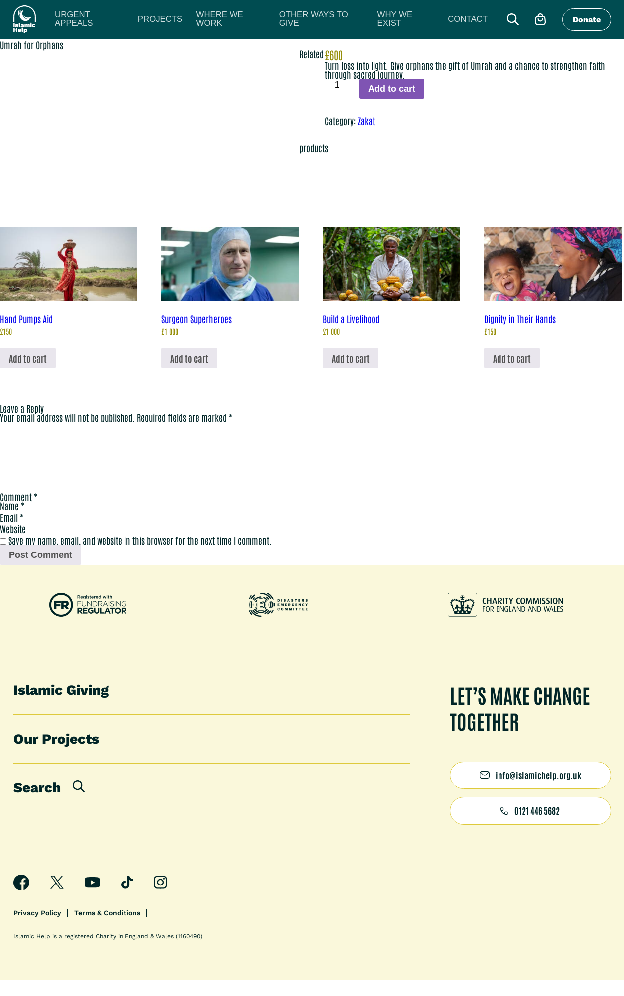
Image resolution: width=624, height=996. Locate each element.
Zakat (366, 121)
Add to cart (391, 89)
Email (12, 533)
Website (13, 545)
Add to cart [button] (28, 358)
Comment (19, 513)
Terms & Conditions (107, 929)
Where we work (183, 20)
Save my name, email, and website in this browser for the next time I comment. (140, 556)
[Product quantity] (341, 85)
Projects (131, 20)
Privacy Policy (37, 929)
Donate (587, 20)
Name (12, 522)
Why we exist (311, 20)
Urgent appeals (80, 20)
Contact (357, 20)
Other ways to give (249, 20)
